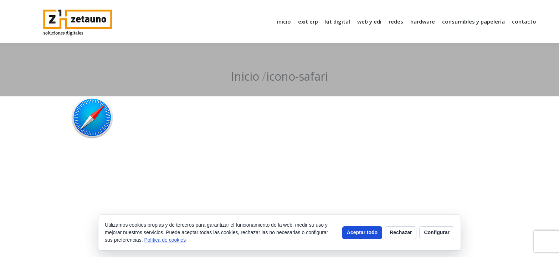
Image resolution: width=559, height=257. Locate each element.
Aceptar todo (362, 232)
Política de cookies (165, 240)
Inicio (245, 76)
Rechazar (401, 232)
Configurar (437, 232)
